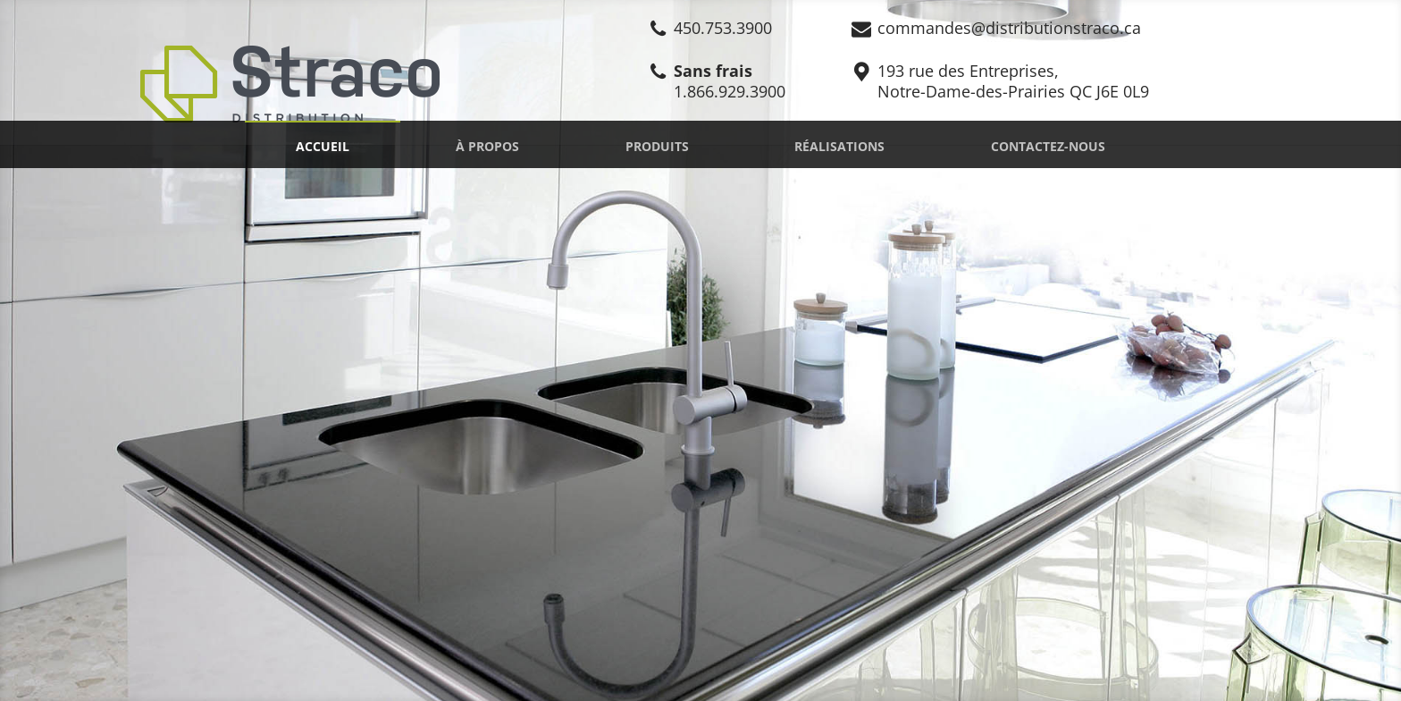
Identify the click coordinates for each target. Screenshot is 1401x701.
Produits (657, 146)
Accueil (322, 146)
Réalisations (839, 146)
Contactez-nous (1048, 146)
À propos (487, 146)
